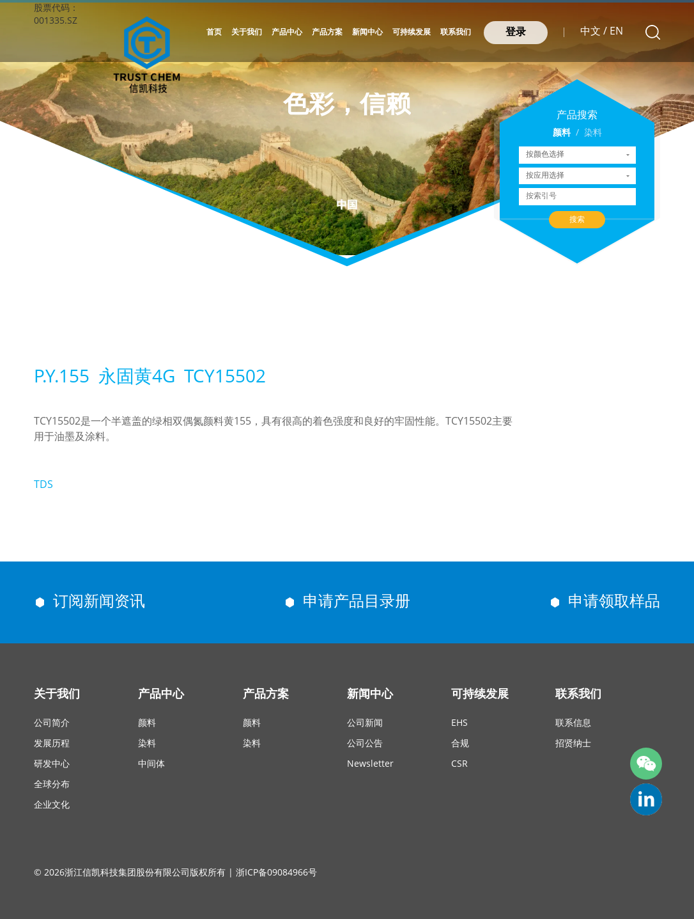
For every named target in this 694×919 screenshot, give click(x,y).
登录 (515, 32)
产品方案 (327, 32)
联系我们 (455, 32)
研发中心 (52, 764)
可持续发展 (411, 32)
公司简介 (52, 723)
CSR (459, 764)
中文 (590, 31)
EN (616, 31)
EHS (459, 723)
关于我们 (246, 32)
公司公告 (365, 744)
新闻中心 (367, 32)
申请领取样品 (614, 602)
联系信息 (573, 723)
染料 (593, 133)
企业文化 (52, 805)
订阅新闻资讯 (99, 602)
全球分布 (52, 785)
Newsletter (370, 764)
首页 (214, 32)
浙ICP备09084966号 (276, 873)
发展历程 (52, 744)
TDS (43, 485)
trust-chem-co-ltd (646, 799)
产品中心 (287, 32)
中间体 (151, 764)
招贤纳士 (573, 744)
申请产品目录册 (356, 602)
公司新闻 (365, 723)
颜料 (562, 133)
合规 (460, 744)
